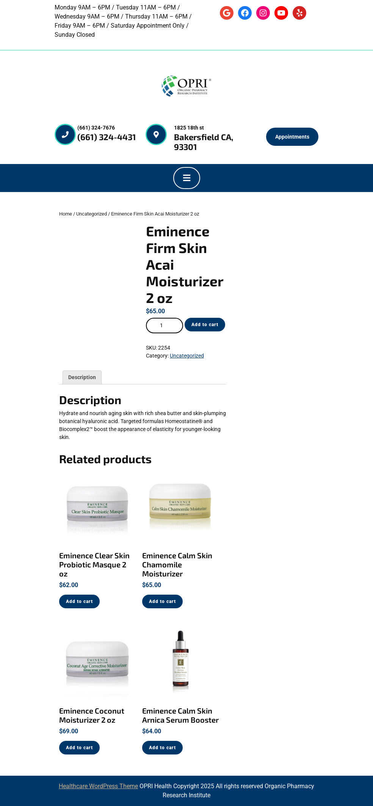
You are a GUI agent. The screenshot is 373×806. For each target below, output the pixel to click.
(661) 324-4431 (106, 137)
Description (82, 377)
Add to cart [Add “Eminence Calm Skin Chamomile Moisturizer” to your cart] (162, 601)
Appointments (292, 137)
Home (65, 214)
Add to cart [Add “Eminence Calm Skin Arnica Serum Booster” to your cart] (162, 747)
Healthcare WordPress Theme (98, 786)
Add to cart (204, 324)
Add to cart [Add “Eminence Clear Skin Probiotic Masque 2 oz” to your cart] (79, 601)
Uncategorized (91, 214)
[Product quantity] (164, 325)
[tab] (186, 178)
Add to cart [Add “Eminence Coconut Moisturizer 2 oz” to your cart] (79, 747)
